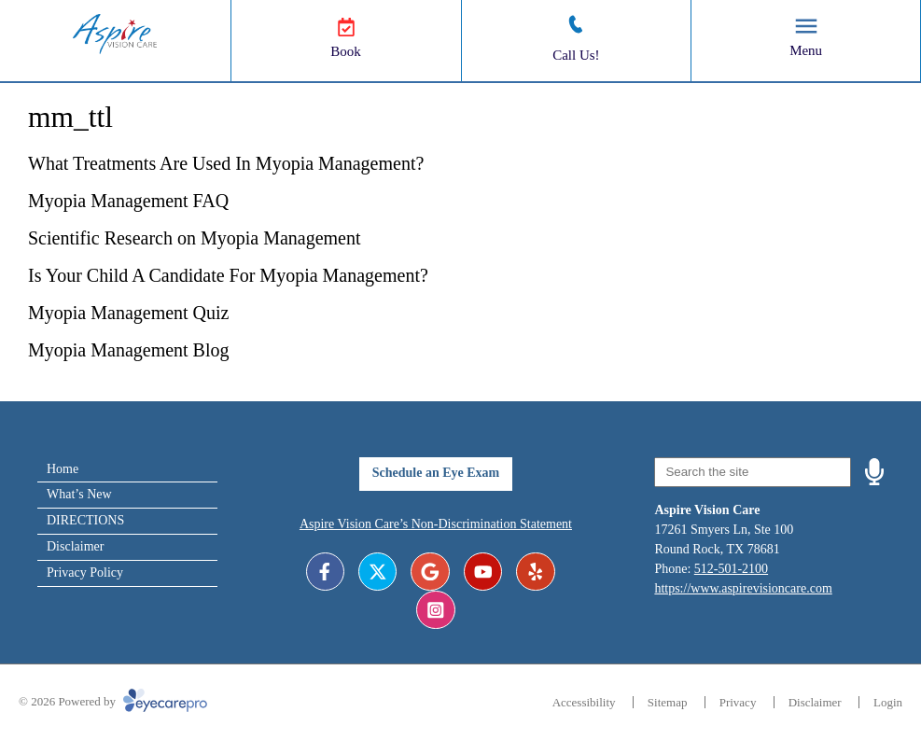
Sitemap (668, 702)
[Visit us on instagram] (435, 610)
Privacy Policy (85, 572)
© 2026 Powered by (113, 701)
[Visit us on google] (430, 571)
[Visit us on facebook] (325, 571)
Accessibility (584, 702)
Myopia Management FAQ (128, 200)
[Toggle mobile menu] (806, 26)
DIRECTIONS (85, 520)
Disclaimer (75, 546)
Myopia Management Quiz (129, 312)
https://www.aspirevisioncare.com (742, 588)
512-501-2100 (731, 569)
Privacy (738, 702)
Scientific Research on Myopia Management (194, 238)
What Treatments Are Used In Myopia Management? (228, 163)
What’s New (79, 494)
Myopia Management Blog (129, 350)
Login (887, 702)
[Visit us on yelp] (535, 571)
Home (62, 469)
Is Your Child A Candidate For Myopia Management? (228, 275)
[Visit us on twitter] (377, 571)
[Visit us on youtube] (483, 571)
